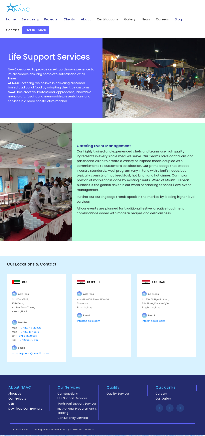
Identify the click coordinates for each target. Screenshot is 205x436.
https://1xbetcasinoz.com (96, 435)
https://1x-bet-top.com (189, 435)
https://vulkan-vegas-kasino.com (79, 435)
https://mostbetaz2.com (106, 435)
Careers (162, 19)
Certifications (107, 19)
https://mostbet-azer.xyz (125, 435)
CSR (11, 404)
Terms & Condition (82, 429)
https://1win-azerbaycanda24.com (185, 435)
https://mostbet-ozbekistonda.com (120, 435)
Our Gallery (164, 399)
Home (11, 19)
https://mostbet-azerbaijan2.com (180, 435)
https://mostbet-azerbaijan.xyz (70, 435)
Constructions (67, 394)
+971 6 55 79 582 (27, 340)
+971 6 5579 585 (27, 336)
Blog (178, 19)
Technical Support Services (76, 404)
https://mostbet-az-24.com (75, 435)
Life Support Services (72, 398)
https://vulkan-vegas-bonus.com (84, 435)
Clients (69, 19)
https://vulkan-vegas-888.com (170, 435)
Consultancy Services (72, 418)
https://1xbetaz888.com (193, 435)
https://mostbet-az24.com (92, 435)
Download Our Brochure (25, 409)
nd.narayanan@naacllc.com (30, 353)
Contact (12, 30)
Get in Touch (35, 30)
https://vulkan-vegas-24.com (154, 435)
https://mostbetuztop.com (138, 435)
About (86, 19)
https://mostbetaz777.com (163, 435)
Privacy (64, 429)
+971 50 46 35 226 (29, 328)
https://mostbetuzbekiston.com (146, 435)
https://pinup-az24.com (89, 435)
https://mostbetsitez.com (113, 435)
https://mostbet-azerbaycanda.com (197, 435)
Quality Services (118, 394)
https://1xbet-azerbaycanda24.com (134, 435)
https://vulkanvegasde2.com (142, 435)
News (146, 19)
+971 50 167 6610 (29, 332)
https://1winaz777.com (150, 435)
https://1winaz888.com (116, 435)
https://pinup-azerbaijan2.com (158, 435)
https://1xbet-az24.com (201, 435)
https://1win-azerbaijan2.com (129, 435)
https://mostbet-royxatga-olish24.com (175, 435)
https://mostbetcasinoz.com (110, 435)
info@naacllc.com (88, 321)
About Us (14, 394)
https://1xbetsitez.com (166, 435)
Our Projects (17, 399)
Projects (50, 19)
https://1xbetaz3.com (103, 435)
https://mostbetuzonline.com (100, 435)
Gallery (130, 19)
